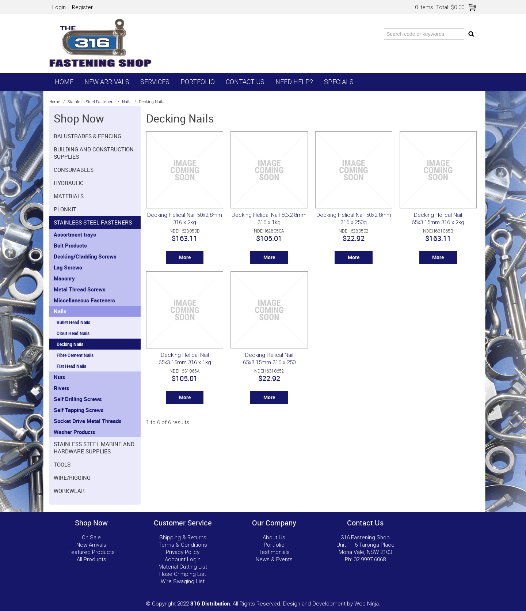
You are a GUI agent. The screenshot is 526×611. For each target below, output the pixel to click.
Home (64, 82)
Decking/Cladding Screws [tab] (85, 256)
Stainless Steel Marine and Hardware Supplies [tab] (94, 447)
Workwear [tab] (69, 490)
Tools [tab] (62, 464)
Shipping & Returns (182, 537)
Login (59, 7)
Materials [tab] (69, 196)
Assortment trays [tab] (75, 234)
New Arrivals (106, 82)
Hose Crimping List (182, 574)
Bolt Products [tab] (70, 245)
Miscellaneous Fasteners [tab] (84, 300)
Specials (339, 82)
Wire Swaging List (183, 581)
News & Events (274, 559)
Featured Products (91, 552)
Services (154, 82)
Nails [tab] (60, 311)
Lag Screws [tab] (68, 267)
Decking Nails (70, 344)
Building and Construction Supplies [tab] (94, 153)
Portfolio (197, 82)
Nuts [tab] (59, 377)
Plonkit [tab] (65, 209)
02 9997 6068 (370, 559)
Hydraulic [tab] (69, 182)
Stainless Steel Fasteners (91, 101)
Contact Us (245, 82)
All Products (91, 559)
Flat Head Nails (71, 366)
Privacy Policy (182, 552)
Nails (127, 101)
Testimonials (274, 552)
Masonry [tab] (64, 278)
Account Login (183, 559)
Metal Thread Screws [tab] (80, 289)
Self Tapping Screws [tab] (79, 410)
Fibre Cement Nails (75, 355)
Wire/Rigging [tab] (72, 477)
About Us (274, 537)
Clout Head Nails (73, 333)
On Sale (91, 537)
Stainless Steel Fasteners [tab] (93, 222)
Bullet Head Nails (73, 322)
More (185, 257)
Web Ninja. (367, 603)
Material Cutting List (183, 566)
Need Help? (294, 82)
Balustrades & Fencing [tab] (87, 136)
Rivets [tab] (61, 388)
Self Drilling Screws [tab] (78, 399)
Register (82, 7)
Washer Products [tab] (74, 431)
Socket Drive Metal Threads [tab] (88, 421)
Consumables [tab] (74, 169)
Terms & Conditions (183, 545)
